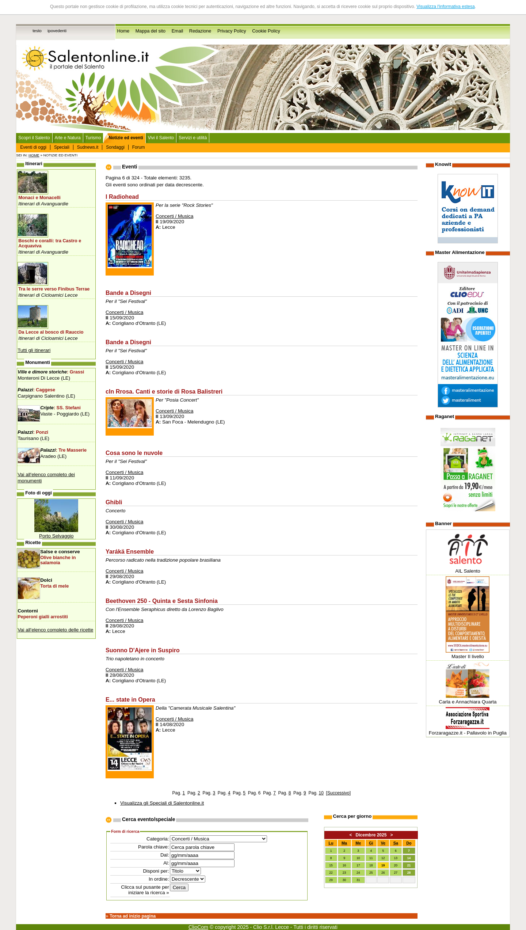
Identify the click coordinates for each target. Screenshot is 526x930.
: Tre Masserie (63, 450)
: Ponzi (33, 432)
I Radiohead (122, 196)
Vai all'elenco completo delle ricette (55, 630)
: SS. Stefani (60, 407)
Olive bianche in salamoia (58, 560)
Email (177, 31)
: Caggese (36, 389)
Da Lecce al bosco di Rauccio (50, 332)
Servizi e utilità (193, 137)
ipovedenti (56, 31)
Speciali (61, 147)
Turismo (93, 137)
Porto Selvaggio (56, 536)
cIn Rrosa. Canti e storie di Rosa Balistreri (164, 391)
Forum (138, 147)
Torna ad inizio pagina (133, 916)
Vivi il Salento (161, 137)
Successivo (338, 793)
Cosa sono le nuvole (134, 452)
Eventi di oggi (33, 147)
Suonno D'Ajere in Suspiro (143, 650)
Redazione (200, 31)
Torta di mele (54, 586)
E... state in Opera (130, 699)
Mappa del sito (150, 31)
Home (123, 31)
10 (321, 793)
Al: (166, 863)
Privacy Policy (231, 31)
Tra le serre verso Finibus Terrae (53, 289)
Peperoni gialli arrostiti (43, 616)
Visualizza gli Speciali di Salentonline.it (162, 803)
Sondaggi (115, 147)
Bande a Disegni (128, 292)
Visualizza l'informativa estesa (445, 6)
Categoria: (157, 839)
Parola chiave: (153, 847)
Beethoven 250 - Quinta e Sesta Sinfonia (162, 600)
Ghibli (114, 502)
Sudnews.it (87, 147)
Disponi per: (156, 871)
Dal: (164, 855)
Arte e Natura (68, 137)
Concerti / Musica (174, 216)
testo (37, 31)
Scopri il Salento (34, 137)
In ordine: (159, 879)
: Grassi (51, 372)
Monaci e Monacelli (39, 197)
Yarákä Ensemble (130, 551)
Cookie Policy (266, 31)
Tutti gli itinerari (34, 350)
